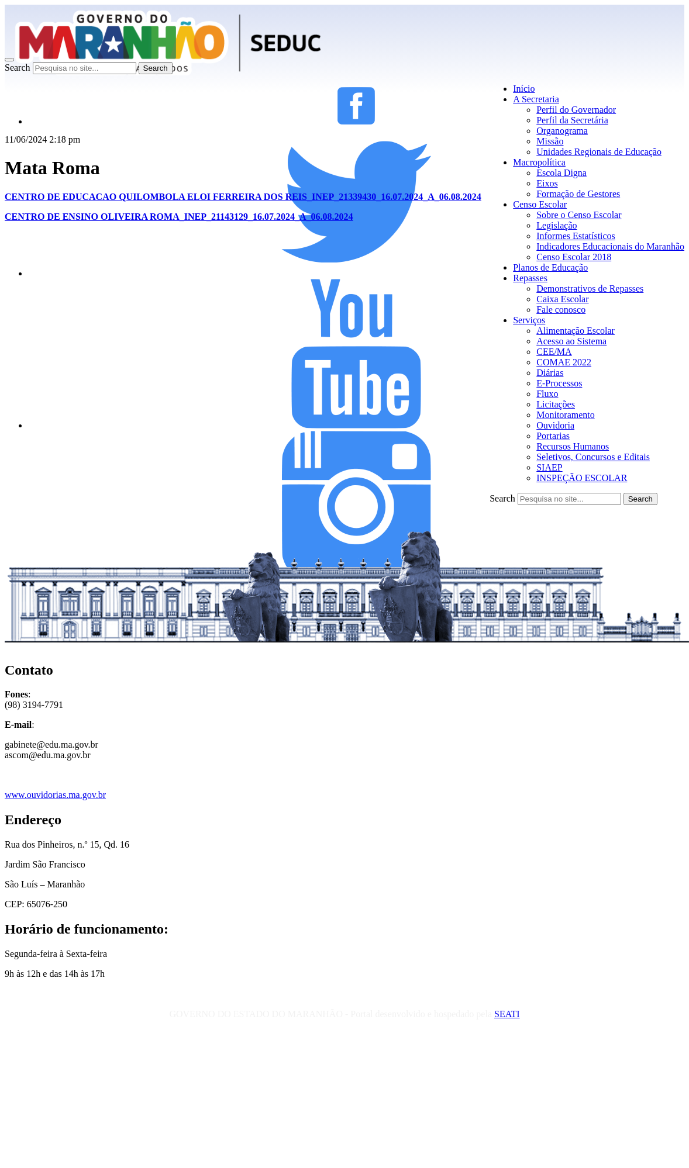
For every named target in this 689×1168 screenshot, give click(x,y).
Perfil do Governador (576, 110)
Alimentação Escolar (575, 331)
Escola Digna (561, 173)
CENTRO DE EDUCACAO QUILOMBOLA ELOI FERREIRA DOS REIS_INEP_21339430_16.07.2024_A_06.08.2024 (243, 197)
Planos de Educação (550, 267)
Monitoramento (565, 415)
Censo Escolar (540, 204)
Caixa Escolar (562, 299)
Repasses (530, 278)
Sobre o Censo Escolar (578, 215)
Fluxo (547, 394)
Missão (549, 141)
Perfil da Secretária (572, 120)
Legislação (556, 225)
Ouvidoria (555, 425)
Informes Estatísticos (575, 236)
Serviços (529, 320)
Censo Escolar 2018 (573, 257)
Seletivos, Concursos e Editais (593, 457)
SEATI (507, 1014)
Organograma (562, 131)
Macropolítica (539, 162)
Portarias (553, 436)
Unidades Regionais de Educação (599, 152)
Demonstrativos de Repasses (589, 288)
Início (524, 89)
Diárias (549, 373)
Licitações (555, 404)
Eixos (546, 183)
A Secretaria (536, 99)
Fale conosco (560, 310)
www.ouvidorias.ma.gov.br (55, 795)
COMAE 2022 (563, 362)
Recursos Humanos (572, 446)
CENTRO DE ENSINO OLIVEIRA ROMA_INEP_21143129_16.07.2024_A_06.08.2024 (179, 217)
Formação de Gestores (578, 194)
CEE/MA (553, 352)
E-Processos (559, 383)
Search (17, 67)
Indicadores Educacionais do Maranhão (610, 246)
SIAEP (549, 467)
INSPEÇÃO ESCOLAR (581, 478)
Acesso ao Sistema (571, 341)
